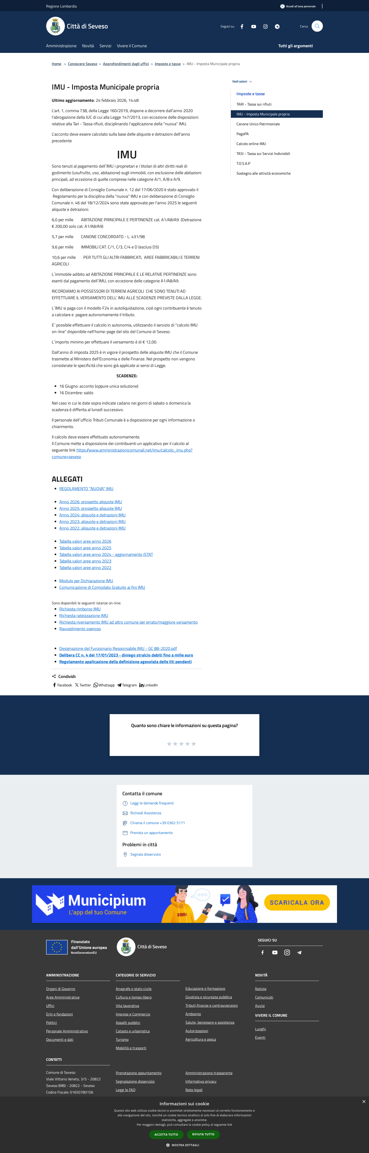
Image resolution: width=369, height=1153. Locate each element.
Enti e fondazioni (59, 1014)
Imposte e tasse (168, 64)
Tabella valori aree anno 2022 (85, 567)
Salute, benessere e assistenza (209, 1022)
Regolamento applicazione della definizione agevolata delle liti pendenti (125, 661)
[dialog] (184, 1125)
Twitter (82, 685)
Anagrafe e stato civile (134, 989)
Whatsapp (104, 685)
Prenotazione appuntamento (138, 1073)
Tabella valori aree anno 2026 (85, 541)
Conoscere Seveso (82, 64)
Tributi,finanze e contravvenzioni (211, 1005)
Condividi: (64, 676)
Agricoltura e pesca (200, 1039)
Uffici (50, 1005)
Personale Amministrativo (67, 1031)
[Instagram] (263, 26)
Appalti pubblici (128, 1022)
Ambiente (193, 1014)
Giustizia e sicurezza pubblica (208, 997)
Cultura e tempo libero (134, 997)
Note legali (194, 1090)
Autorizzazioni (196, 1031)
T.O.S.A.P (243, 163)
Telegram (126, 685)
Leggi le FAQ (126, 1090)
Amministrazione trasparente (209, 1073)
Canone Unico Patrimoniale (258, 124)
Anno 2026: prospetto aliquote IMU (90, 502)
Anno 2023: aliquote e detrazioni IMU (92, 521)
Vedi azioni (242, 81)
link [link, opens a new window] (229, 1125)
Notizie (260, 989)
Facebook (62, 685)
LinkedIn (148, 685)
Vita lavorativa (127, 1005)
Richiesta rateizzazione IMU (83, 615)
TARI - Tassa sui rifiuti (254, 104)
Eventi (260, 1037)
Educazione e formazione (205, 988)
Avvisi (260, 1005)
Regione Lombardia (61, 6)
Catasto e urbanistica (133, 1031)
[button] (184, 1145)
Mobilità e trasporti (131, 1048)
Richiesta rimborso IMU (80, 609)
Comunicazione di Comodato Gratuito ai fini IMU (102, 587)
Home (56, 64)
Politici (51, 1022)
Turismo (122, 1039)
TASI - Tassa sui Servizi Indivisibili (263, 153)
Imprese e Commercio (133, 1014)
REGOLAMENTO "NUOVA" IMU (86, 488)
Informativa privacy (201, 1081)
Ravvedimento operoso (80, 629)
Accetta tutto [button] (166, 1135)
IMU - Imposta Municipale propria (263, 114)
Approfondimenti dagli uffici (126, 64)
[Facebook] (240, 26)
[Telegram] (275, 26)
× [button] (363, 1102)
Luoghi (260, 1029)
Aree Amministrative (63, 997)
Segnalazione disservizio (135, 1081)
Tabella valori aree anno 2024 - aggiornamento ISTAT (106, 554)
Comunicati (264, 997)
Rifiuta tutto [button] (203, 1134)
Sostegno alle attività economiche (264, 173)
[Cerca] (317, 26)
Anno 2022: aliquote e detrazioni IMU (92, 528)
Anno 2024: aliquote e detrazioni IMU (92, 515)
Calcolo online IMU (251, 143)
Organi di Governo (60, 989)
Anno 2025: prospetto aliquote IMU (90, 508)
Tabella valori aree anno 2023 (85, 561)
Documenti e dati (59, 1039)
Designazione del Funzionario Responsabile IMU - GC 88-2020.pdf (118, 648)
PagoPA (243, 134)
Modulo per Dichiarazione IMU (86, 581)
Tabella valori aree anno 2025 (85, 548)
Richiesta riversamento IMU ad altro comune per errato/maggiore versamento (128, 622)
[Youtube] (252, 26)
